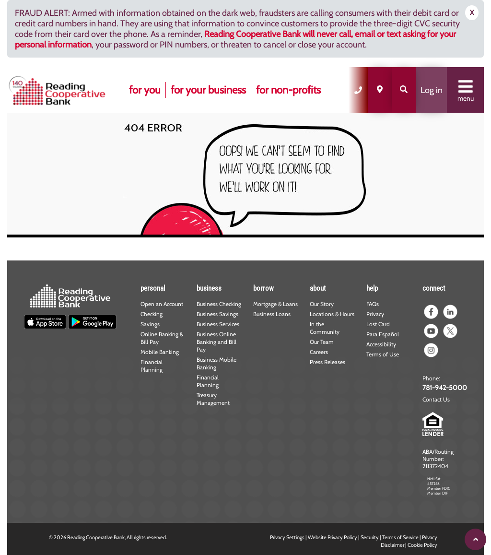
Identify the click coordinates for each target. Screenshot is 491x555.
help (372, 288)
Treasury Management (213, 398)
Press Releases (327, 362)
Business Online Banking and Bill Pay (216, 342)
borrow (263, 288)
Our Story (322, 303)
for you (145, 89)
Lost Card (378, 324)
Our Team (322, 341)
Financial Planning (151, 365)
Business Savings (217, 314)
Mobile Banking (159, 351)
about (318, 288)
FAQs (372, 303)
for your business (208, 89)
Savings (150, 324)
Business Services (218, 324)
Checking (151, 314)
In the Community (324, 327)
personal (152, 288)
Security (370, 537)
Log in (432, 90)
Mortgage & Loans (275, 303)
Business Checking (219, 303)
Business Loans (272, 314)
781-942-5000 (444, 387)
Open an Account (161, 303)
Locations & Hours (332, 314)
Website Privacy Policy (332, 537)
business (209, 288)
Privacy (375, 314)
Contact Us (436, 399)
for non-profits (288, 89)
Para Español (382, 334)
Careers (319, 351)
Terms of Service (400, 537)
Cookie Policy (422, 545)
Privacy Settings (287, 537)
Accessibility (381, 344)
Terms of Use (382, 354)
